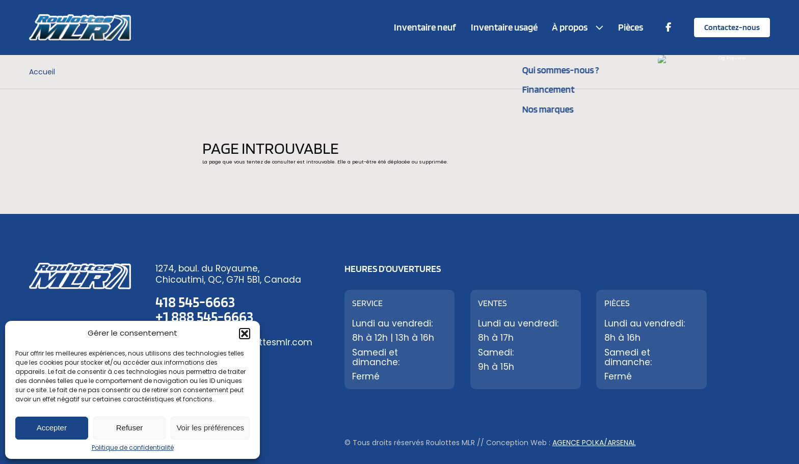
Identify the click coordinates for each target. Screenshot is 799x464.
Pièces (630, 27)
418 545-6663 (195, 302)
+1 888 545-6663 (204, 316)
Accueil (42, 72)
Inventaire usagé (504, 27)
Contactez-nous (732, 27)
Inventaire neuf (425, 27)
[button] (244, 334)
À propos (570, 27)
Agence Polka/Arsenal (594, 443)
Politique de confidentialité (133, 447)
